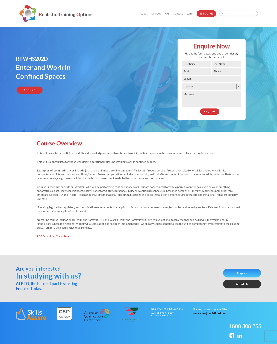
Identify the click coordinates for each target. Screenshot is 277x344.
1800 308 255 (245, 326)
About (144, 13)
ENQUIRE (206, 13)
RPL (166, 13)
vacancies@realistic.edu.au (209, 313)
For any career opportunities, (210, 309)
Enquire (242, 273)
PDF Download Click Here (53, 236)
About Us (242, 284)
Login (189, 13)
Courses (156, 13)
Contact (178, 13)
